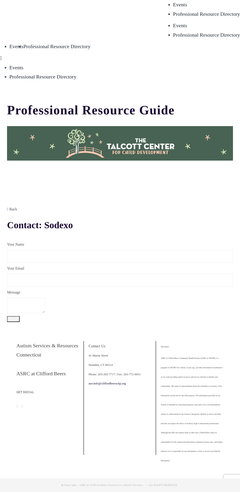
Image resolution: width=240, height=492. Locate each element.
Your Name (15, 244)
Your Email (15, 268)
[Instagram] (22, 406)
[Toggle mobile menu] (1, 58)
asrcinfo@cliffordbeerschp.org (107, 383)
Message (13, 292)
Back (12, 209)
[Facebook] (17, 406)
